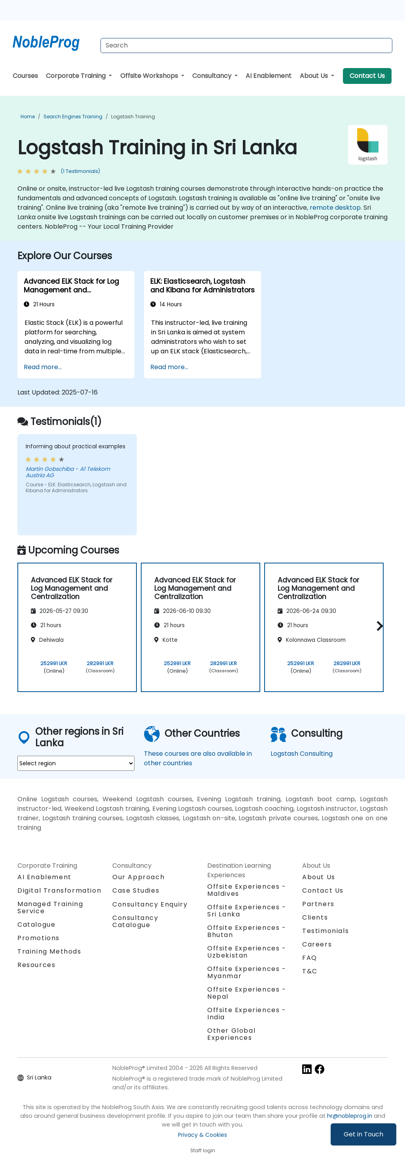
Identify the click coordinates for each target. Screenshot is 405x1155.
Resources (36, 964)
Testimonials (325, 930)
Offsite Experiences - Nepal (246, 993)
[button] (378, 626)
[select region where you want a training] (75, 763)
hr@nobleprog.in (349, 1116)
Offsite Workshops (150, 75)
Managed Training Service (50, 907)
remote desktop (335, 207)
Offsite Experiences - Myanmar (246, 972)
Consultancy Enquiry (149, 904)
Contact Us (367, 75)
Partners (318, 903)
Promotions (38, 938)
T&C (310, 971)
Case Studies (135, 890)
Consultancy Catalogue (135, 921)
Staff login (202, 1150)
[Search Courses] (246, 45)
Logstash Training (133, 116)
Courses (25, 75)
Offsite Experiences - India (246, 1013)
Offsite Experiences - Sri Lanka (246, 911)
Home (28, 116)
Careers (317, 944)
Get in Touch (363, 1134)
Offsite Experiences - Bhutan (246, 931)
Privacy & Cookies (202, 1135)
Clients (315, 917)
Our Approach (138, 877)
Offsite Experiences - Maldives (246, 890)
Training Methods (49, 951)
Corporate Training (76, 75)
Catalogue (36, 924)
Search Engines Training (73, 116)
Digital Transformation (59, 890)
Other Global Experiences (231, 1034)
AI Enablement (268, 75)
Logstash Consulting (302, 753)
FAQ (309, 957)
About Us (314, 75)
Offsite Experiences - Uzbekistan (246, 952)
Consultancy (212, 75)
